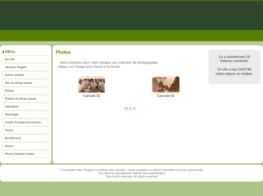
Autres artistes (14, 74)
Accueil (9, 59)
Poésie (9, 90)
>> (134, 108)
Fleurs (9, 130)
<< (126, 108)
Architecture (13, 138)
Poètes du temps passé (20, 98)
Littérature (12, 106)
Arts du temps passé (18, 82)
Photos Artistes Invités (19, 153)
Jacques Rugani (15, 67)
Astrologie (11, 114)
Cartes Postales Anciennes (23, 122)
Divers (9, 146)
